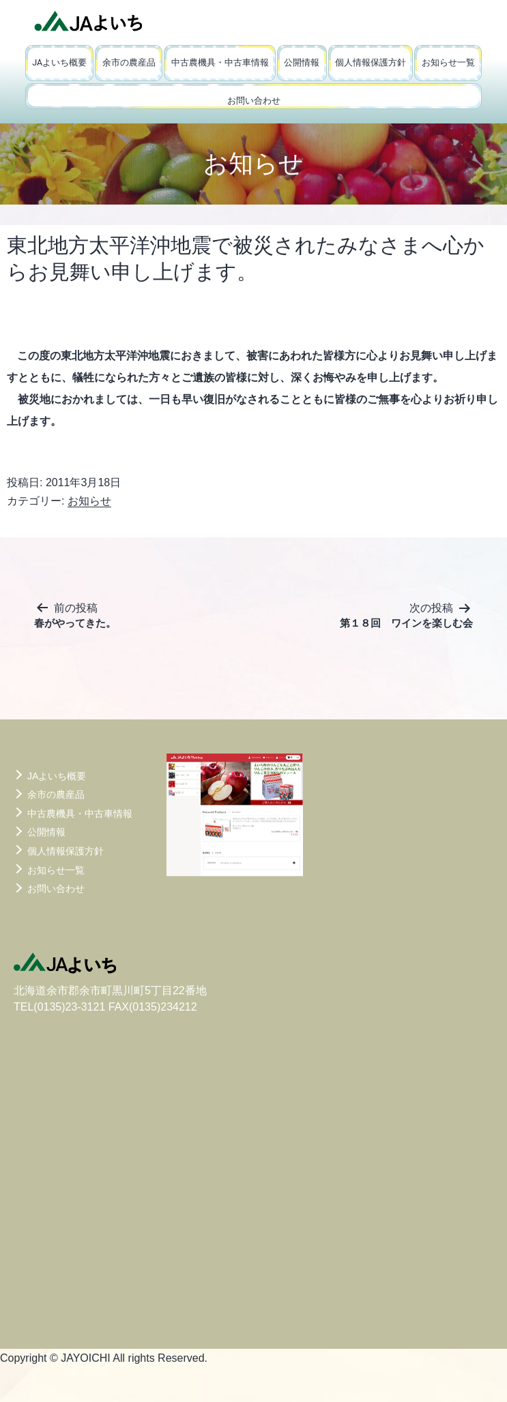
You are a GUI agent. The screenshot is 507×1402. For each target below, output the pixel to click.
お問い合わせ (253, 100)
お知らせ (89, 501)
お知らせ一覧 (448, 62)
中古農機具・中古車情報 (220, 62)
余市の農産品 (129, 62)
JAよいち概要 (59, 62)
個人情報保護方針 (370, 62)
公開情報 (301, 62)
